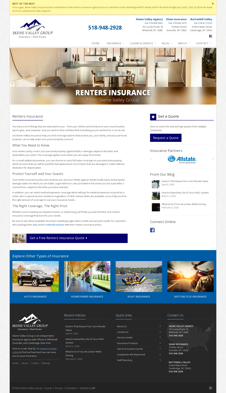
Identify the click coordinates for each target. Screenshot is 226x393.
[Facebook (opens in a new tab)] (210, 36)
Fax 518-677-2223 (201, 24)
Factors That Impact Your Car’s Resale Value (182, 184)
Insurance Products (139, 343)
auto (35, 224)
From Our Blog (162, 174)
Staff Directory (139, 360)
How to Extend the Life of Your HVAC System (182, 195)
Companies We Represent (139, 354)
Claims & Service (143, 43)
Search (48, 388)
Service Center (139, 337)
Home (95, 43)
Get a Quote (50, 238)
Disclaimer (71, 388)
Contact (204, 43)
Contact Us (139, 332)
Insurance (115, 43)
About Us (139, 326)
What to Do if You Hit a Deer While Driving (182, 207)
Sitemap (46, 363)
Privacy (59, 388)
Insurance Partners (166, 150)
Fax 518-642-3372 (176, 24)
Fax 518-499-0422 (149, 24)
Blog (167, 43)
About (184, 43)
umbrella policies (55, 224)
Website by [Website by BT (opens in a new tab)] (87, 388)
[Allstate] (182, 159)
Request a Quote (166, 138)
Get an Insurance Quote (139, 348)
